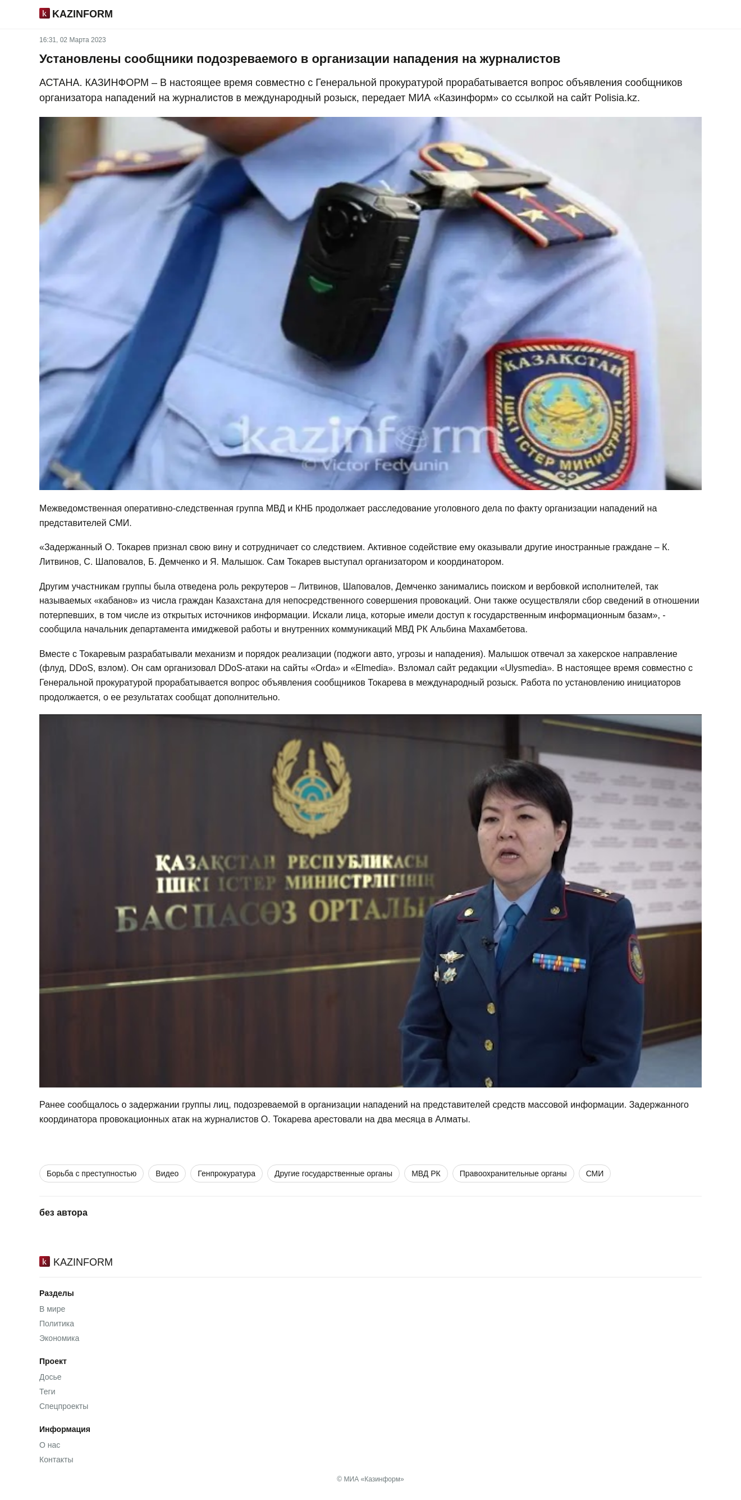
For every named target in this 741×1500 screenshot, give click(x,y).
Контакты (56, 1459)
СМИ (595, 1173)
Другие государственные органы (333, 1173)
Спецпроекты (63, 1406)
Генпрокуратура (226, 1173)
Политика (56, 1323)
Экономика (59, 1338)
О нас (49, 1444)
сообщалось (93, 1104)
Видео (167, 1173)
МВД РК (426, 1173)
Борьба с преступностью (91, 1173)
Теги (47, 1391)
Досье (50, 1376)
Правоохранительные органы (513, 1173)
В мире (52, 1308)
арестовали (338, 1119)
